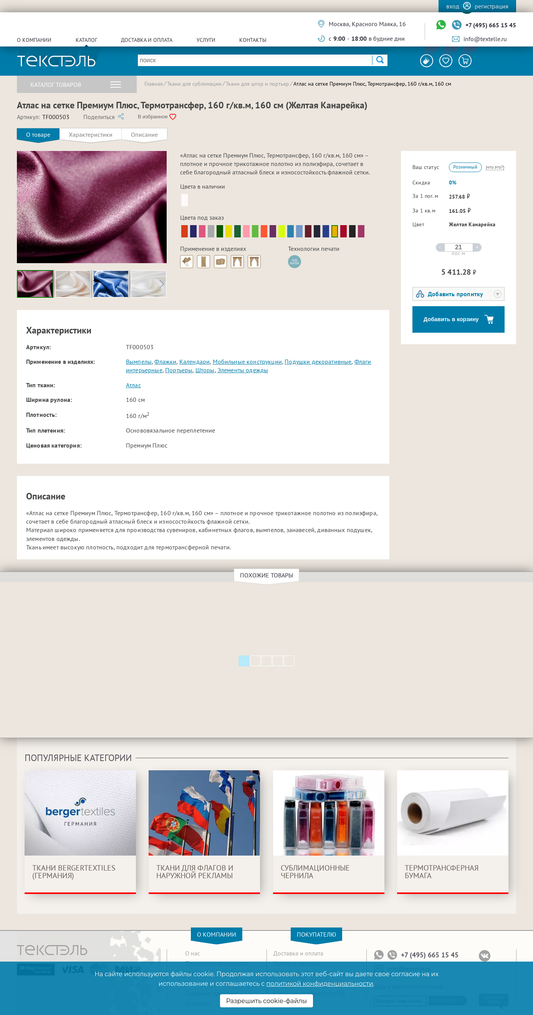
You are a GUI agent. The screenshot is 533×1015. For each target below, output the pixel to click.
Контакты (252, 39)
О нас (192, 953)
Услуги (206, 39)
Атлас (133, 385)
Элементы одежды (242, 370)
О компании (34, 39)
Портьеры (178, 370)
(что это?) (495, 167)
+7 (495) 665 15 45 (490, 25)
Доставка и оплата (146, 39)
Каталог (86, 39)
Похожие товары (267, 575)
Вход (452, 6)
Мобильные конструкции (247, 361)
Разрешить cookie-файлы (266, 1001)
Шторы (205, 370)
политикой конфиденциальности (319, 983)
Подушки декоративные (318, 361)
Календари (194, 361)
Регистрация (491, 6)
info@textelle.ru (485, 39)
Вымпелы (139, 361)
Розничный (465, 167)
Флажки (165, 361)
